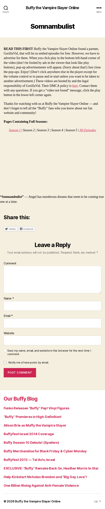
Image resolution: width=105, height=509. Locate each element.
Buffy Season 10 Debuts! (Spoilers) (31, 442)
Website (9, 333)
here (75, 86)
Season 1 (15, 130)
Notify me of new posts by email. (28, 362)
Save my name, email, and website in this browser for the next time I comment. (49, 352)
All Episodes (88, 130)
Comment (10, 263)
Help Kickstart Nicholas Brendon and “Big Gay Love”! (45, 477)
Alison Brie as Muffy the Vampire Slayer (35, 425)
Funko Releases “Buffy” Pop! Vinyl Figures (36, 408)
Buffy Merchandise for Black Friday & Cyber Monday (45, 451)
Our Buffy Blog (21, 399)
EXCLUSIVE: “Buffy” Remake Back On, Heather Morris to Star (51, 468)
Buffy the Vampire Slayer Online (52, 8)
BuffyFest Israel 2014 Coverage (29, 434)
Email (8, 316)
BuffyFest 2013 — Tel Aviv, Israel (29, 460)
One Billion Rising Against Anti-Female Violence (41, 485)
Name (9, 298)
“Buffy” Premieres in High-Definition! (32, 417)
